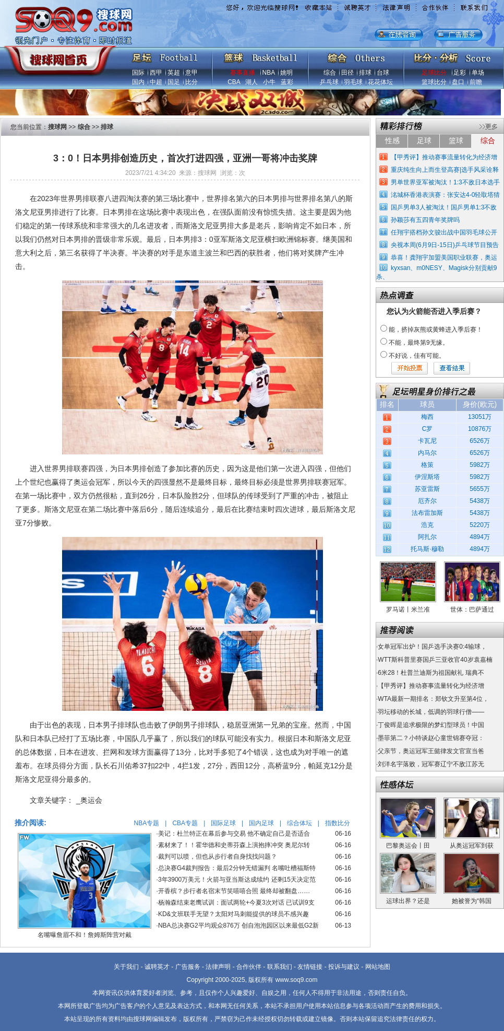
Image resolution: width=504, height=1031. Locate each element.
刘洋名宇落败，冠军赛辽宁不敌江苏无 (431, 764)
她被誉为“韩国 (471, 901)
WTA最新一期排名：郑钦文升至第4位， (433, 698)
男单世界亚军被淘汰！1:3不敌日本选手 (445, 182)
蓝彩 (287, 82)
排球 (365, 72)
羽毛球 (353, 82)
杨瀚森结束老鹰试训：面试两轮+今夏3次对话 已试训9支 (236, 902)
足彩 (459, 72)
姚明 (286, 72)
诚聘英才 (157, 966)
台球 (383, 72)
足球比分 (434, 72)
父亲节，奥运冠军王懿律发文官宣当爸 (431, 751)
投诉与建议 (343, 966)
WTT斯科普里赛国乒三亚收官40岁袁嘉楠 (435, 659)
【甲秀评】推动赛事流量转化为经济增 (444, 157)
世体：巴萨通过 (472, 609)
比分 (191, 82)
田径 (347, 72)
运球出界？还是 (408, 901)
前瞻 (476, 82)
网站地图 (377, 966)
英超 (173, 72)
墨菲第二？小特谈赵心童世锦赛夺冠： (431, 738)
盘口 (458, 82)
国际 (138, 72)
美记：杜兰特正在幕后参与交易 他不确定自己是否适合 (234, 833)
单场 (478, 72)
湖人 (251, 82)
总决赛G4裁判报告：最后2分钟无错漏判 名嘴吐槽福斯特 (237, 868)
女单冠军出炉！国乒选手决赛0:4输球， (432, 646)
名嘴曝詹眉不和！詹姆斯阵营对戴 (84, 935)
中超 (156, 82)
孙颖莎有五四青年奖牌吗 (425, 220)
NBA (268, 72)
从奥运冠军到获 (472, 845)
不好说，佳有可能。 (417, 355)
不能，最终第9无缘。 (419, 342)
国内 (138, 82)
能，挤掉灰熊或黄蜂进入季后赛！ (436, 329)
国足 (173, 82)
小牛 (269, 82)
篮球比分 (434, 82)
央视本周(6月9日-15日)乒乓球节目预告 (445, 245)
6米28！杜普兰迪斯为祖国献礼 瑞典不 (431, 672)
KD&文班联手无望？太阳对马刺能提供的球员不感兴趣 (233, 914)
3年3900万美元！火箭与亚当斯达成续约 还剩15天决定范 (237, 879)
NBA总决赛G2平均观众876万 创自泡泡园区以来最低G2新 (238, 925)
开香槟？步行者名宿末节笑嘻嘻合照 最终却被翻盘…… (234, 891)
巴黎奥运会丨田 (408, 845)
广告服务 (187, 966)
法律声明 (218, 966)
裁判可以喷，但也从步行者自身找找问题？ (217, 856)
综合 (329, 72)
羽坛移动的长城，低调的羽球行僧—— (431, 712)
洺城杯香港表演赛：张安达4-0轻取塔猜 (445, 194)
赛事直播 (242, 72)
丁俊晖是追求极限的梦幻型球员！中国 (431, 725)
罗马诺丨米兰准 (408, 609)
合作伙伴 (248, 966)
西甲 (156, 72)
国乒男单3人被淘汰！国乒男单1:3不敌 (444, 207)
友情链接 (309, 966)
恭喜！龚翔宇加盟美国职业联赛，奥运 (444, 257)
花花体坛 (380, 82)
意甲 (191, 72)
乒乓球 (329, 82)
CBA (233, 82)
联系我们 (279, 966)
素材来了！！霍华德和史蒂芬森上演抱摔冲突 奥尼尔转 (234, 845)
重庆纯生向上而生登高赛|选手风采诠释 (445, 169)
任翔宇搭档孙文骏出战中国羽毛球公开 (444, 232)
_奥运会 (89, 800)
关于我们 (126, 966)
